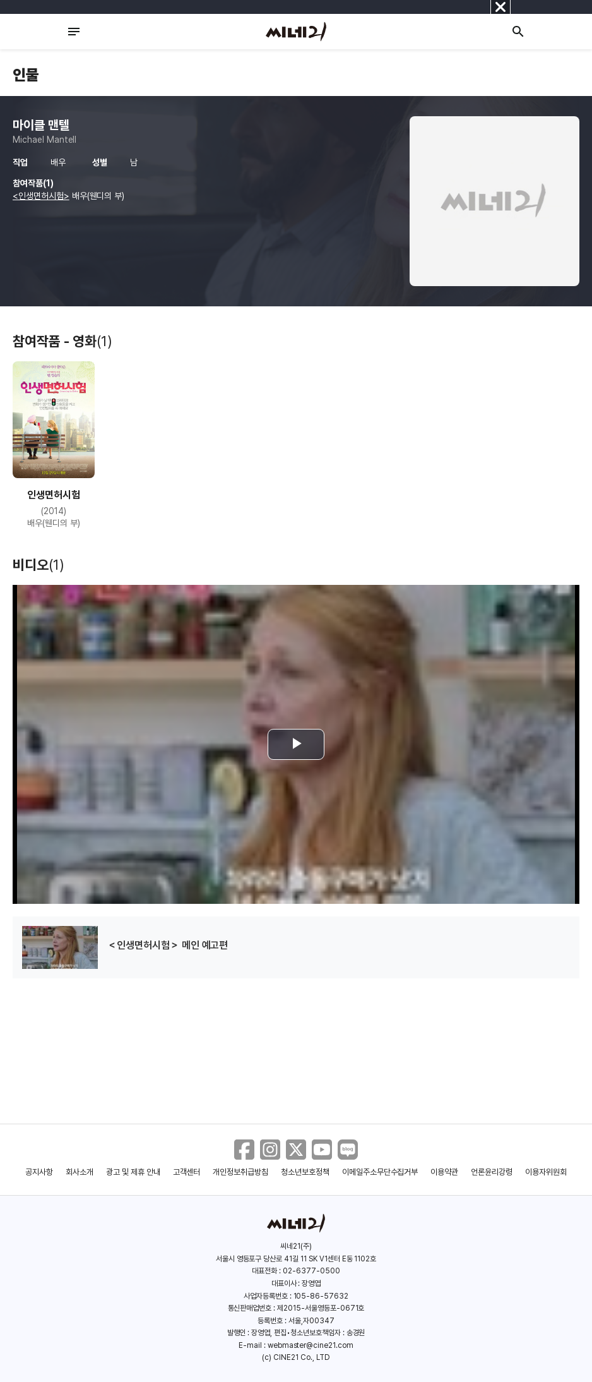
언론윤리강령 (491, 1172)
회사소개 (79, 1172)
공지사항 (39, 1172)
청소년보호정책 (305, 1172)
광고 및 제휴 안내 (133, 1172)
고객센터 (187, 1172)
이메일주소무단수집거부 (380, 1172)
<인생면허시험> (41, 196)
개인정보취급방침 (240, 1172)
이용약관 (444, 1172)
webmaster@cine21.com (310, 1345)
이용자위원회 (546, 1172)
